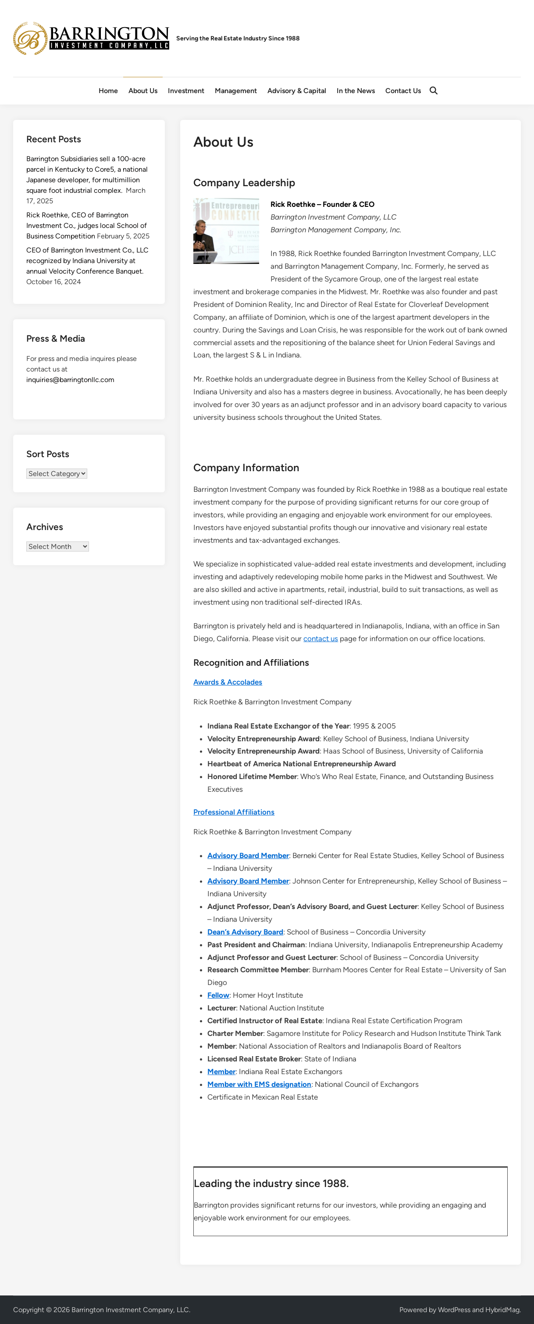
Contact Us (403, 91)
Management (236, 91)
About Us (142, 91)
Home (108, 91)
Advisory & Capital (296, 91)
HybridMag (502, 1310)
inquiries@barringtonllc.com (70, 379)
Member (221, 1071)
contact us (320, 638)
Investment (186, 91)
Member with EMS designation (259, 1084)
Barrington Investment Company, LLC (130, 1310)
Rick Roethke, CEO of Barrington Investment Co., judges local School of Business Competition (86, 225)
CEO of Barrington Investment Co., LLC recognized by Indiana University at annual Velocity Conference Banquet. (87, 260)
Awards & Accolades (227, 682)
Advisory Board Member (248, 855)
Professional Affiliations (233, 812)
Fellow (218, 995)
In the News (356, 91)
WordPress (454, 1310)
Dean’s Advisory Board (245, 931)
